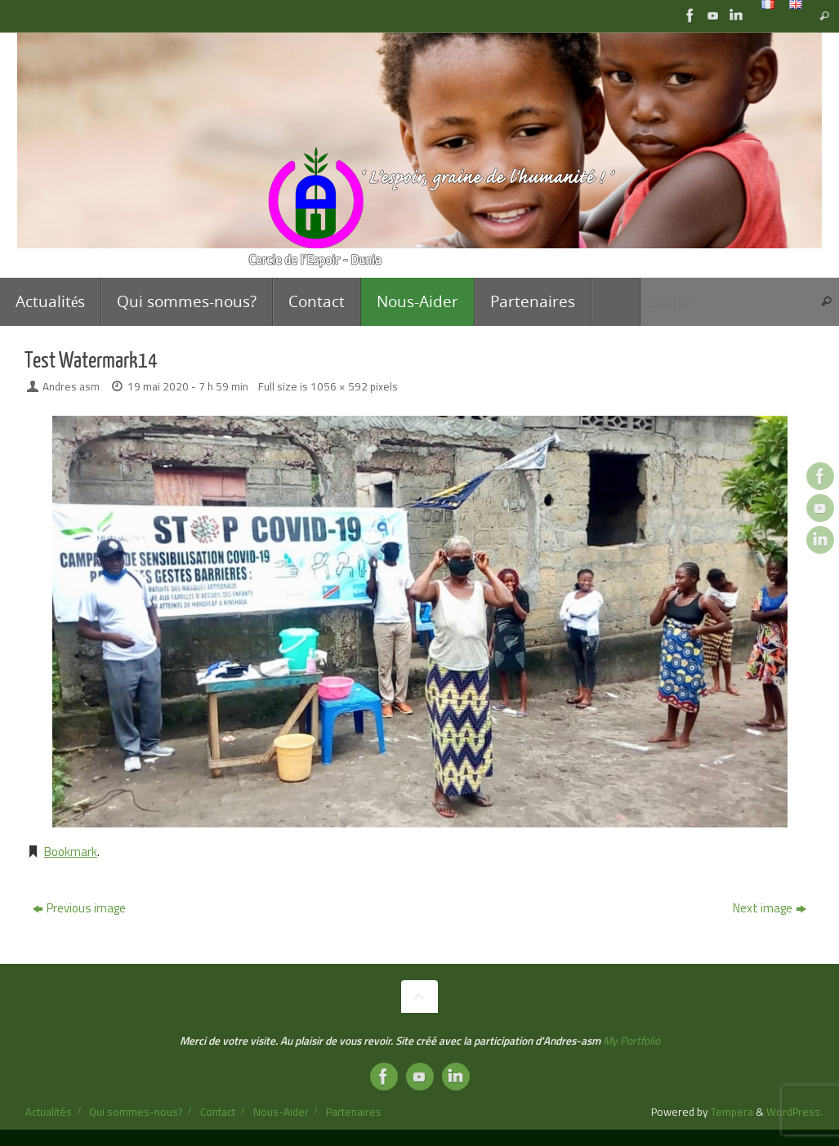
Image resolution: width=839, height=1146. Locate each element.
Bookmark (70, 851)
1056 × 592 (339, 386)
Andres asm (71, 386)
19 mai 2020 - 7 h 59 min (187, 386)
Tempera (732, 1112)
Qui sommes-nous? (135, 1112)
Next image (769, 908)
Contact (217, 1112)
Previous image (79, 908)
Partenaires (354, 1112)
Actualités (48, 1112)
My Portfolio (631, 1040)
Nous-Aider (281, 1112)
